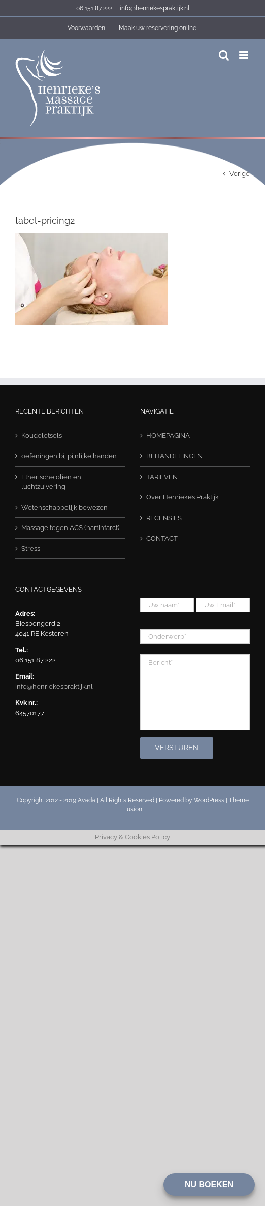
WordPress (209, 800)
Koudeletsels (41, 435)
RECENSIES (164, 518)
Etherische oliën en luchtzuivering (51, 482)
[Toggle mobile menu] (244, 55)
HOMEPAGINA (168, 435)
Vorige (239, 174)
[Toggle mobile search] (224, 55)
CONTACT (162, 538)
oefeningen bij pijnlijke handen (69, 456)
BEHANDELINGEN (174, 456)
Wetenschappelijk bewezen (64, 507)
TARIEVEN (162, 477)
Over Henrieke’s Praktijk (182, 497)
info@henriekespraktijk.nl (154, 8)
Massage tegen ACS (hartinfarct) (70, 528)
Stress (30, 548)
